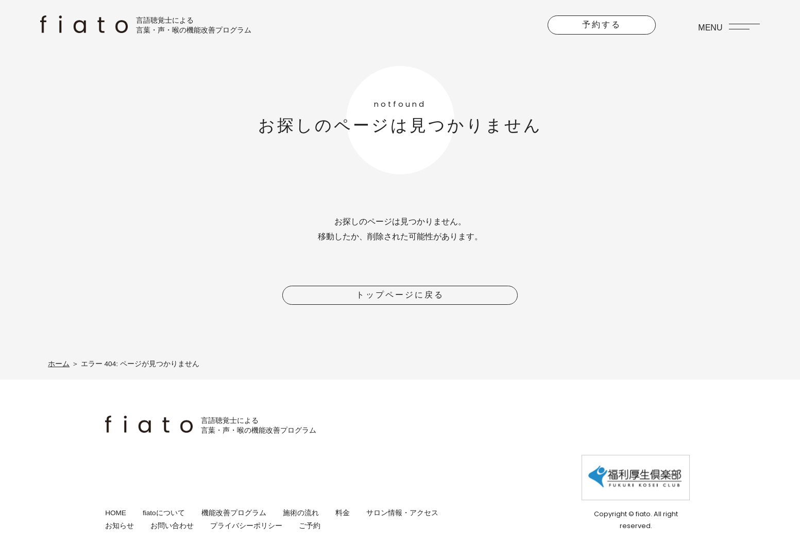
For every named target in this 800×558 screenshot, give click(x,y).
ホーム (59, 364)
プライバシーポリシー (246, 526)
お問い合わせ (172, 526)
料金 (342, 513)
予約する (601, 24)
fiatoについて (164, 513)
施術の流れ (301, 513)
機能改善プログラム (233, 513)
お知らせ (119, 526)
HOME (115, 513)
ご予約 (309, 526)
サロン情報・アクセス (402, 513)
